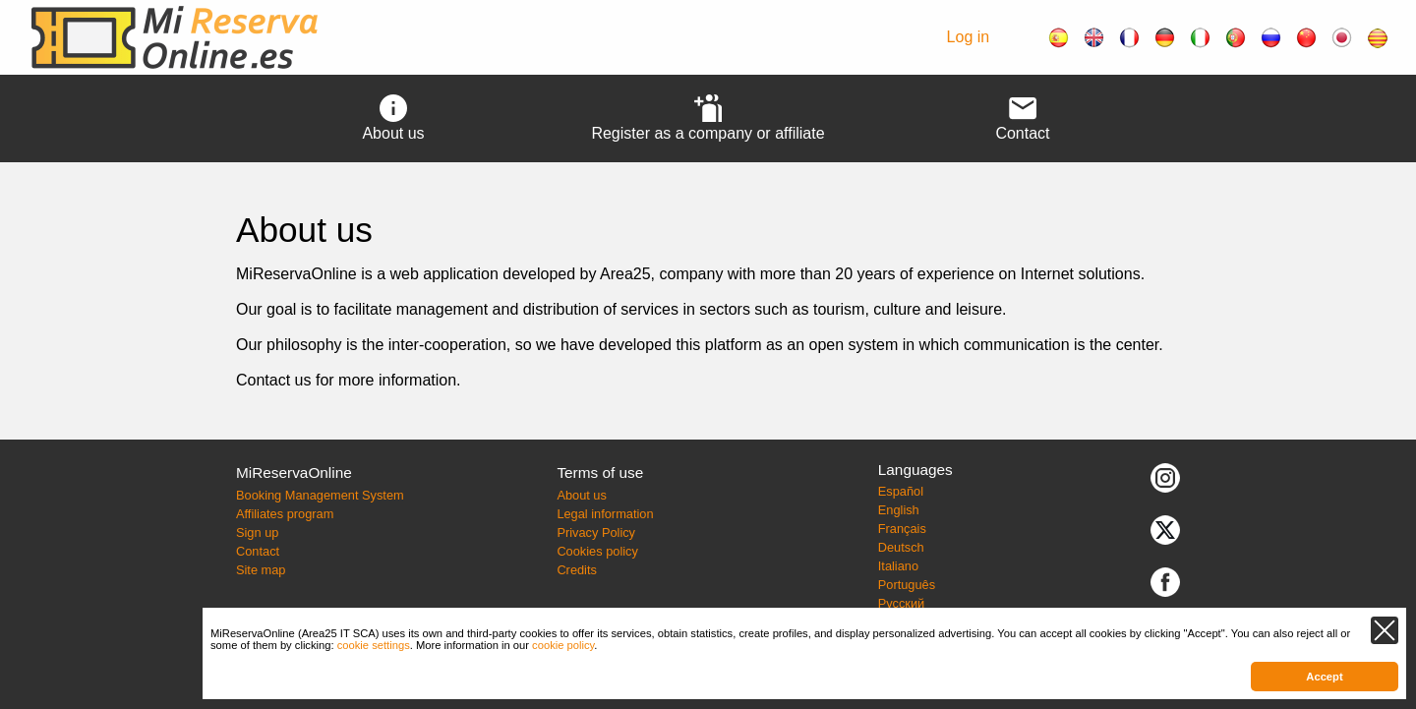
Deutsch (901, 547)
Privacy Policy (596, 532)
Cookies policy (597, 551)
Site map (261, 569)
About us (582, 495)
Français (902, 528)
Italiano (898, 566)
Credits (577, 569)
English (898, 509)
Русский (901, 603)
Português (906, 584)
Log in (968, 37)
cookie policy (563, 645)
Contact (257, 551)
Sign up (257, 532)
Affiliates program (284, 513)
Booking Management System (320, 495)
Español (900, 491)
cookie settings (373, 645)
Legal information (605, 513)
